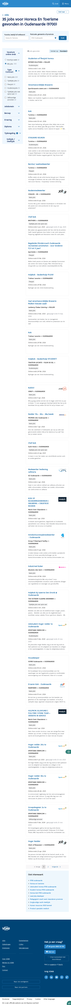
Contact (5, 970)
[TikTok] (67, 977)
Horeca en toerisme (37, 884)
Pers (3, 966)
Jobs (5, 14)
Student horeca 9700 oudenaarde (42, 890)
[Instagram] (62, 977)
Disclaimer (5, 999)
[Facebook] (46, 977)
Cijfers (21, 944)
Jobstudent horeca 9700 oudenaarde (43, 887)
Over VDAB (6, 959)
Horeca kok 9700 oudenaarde (40, 893)
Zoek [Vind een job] (62, 38)
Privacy (29, 999)
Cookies (38, 999)
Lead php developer (37, 896)
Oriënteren (6, 948)
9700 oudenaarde (36, 880)
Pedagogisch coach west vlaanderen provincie (46, 899)
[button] (68, 752)
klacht (60, 964)
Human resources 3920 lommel (41, 905)
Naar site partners (21, 987)
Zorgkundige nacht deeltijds (40, 902)
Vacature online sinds (13, 53)
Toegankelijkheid (18, 999)
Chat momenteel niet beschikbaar (57, 958)
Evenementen (23, 941)
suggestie (53, 964)
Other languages (49, 999)
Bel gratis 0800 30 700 (56, 946)
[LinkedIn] (51, 977)
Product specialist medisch (39, 908)
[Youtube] (56, 977)
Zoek (56, 4)
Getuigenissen (24, 948)
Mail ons (51, 952)
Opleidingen (6, 944)
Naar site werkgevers (21, 982)
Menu (67, 4)
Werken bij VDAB (8, 963)
